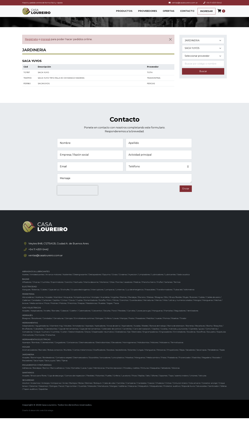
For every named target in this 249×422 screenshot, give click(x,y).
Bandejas (132, 301)
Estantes (132, 354)
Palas (163, 361)
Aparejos (89, 329)
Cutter (64, 336)
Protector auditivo (172, 390)
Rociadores (27, 364)
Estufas (107, 314)
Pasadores (140, 322)
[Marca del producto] (203, 58)
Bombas (36, 346)
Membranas (99, 372)
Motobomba (143, 346)
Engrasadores (165, 336)
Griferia (108, 322)
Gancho (68, 286)
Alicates (67, 329)
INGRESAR (206, 12)
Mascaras (132, 390)
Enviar (185, 191)
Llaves (116, 322)
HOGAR (26, 351)
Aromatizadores (29, 354)
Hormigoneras (129, 346)
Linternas (120, 293)
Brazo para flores (38, 379)
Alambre (58, 301)
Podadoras (172, 361)
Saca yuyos (50, 364)
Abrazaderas (28, 301)
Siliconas (176, 372)
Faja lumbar (71, 390)
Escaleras (191, 336)
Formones (39, 339)
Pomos (166, 322)
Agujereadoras (42, 329)
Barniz (46, 372)
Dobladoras (120, 336)
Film (109, 304)
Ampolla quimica (82, 301)
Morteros (104, 286)
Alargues (26, 293)
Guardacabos (136, 304)
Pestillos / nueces (154, 322)
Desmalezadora (80, 361)
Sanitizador (213, 390)
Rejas (182, 354)
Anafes (47, 314)
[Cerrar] (170, 41)
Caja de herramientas (68, 333)
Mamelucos (103, 390)
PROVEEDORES (147, 12)
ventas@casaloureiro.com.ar (183, 2)
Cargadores (60, 346)
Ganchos (124, 304)
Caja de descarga (55, 379)
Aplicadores (100, 329)
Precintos (72, 307)
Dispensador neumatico (103, 336)
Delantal (33, 390)
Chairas (36, 286)
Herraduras (148, 304)
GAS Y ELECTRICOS (31, 311)
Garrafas (131, 314)
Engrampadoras (150, 336)
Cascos (151, 387)
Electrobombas (103, 346)
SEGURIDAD (28, 384)
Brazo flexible (175, 301)
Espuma (106, 278)
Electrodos (136, 336)
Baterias (35, 293)
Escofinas (201, 336)
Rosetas (174, 322)
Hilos (165, 304)
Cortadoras (27, 336)
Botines (88, 387)
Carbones (46, 304)
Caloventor (97, 314)
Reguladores (180, 314)
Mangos (197, 304)
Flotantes (100, 379)
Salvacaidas (201, 390)
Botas (81, 387)
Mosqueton (143, 390)
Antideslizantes (37, 278)
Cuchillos (45, 286)
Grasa (114, 278)
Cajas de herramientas (90, 333)
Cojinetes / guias (196, 333)
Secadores (190, 354)
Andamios (35, 387)
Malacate (92, 390)
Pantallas (168, 314)
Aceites (25, 278)
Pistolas (62, 307)
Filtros (115, 304)
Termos (177, 286)
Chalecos (160, 387)
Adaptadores (36, 314)
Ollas (112, 286)
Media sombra (36, 307)
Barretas (190, 329)
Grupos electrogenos (80, 293)
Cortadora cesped (64, 361)
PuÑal (160, 286)
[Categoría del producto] (203, 43)
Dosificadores (99, 354)
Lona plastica (118, 361)
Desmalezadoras (86, 346)
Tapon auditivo (30, 393)
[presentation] (77, 193)
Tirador (183, 322)
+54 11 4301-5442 (212, 2)
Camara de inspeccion (75, 379)
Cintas (64, 304)
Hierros (158, 304)
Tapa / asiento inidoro (178, 379)
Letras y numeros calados (180, 304)
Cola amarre (194, 387)
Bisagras (159, 301)
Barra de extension (176, 329)
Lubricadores (157, 278)
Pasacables (150, 293)
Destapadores (95, 278)
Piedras (137, 286)
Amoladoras (78, 329)
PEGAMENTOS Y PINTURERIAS (36, 369)
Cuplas (79, 304)
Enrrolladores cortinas (84, 322)
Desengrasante (80, 278)
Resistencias (91, 307)
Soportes (163, 379)
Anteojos (46, 387)
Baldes (145, 329)
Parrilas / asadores (124, 286)
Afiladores (26, 286)
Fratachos (50, 339)
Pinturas (145, 372)
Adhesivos (26, 372)
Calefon (73, 314)
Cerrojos (69, 322)
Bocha (209, 329)
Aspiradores (127, 329)
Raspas (81, 307)
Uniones (193, 379)
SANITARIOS (28, 376)
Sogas (109, 307)
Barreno (142, 301)
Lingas (140, 354)
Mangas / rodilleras (118, 390)
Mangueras (207, 304)
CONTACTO (187, 12)
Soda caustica (183, 278)
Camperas (131, 387)
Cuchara (46, 336)
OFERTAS (168, 12)
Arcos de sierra (113, 329)
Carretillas (127, 333)
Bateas (150, 301)
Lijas (90, 372)
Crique (37, 336)
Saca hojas (38, 364)
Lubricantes (170, 278)
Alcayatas (68, 301)
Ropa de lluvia (188, 390)
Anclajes (95, 301)
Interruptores (97, 293)
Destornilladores (76, 336)
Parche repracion (114, 372)
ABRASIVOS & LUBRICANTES (36, 275)
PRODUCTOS (124, 12)
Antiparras (56, 387)
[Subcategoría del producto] (203, 51)
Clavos (72, 304)
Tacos (116, 307)
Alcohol (25, 387)
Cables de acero (213, 301)
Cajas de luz (54, 293)
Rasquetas (155, 372)
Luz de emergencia (134, 293)
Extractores (28, 339)
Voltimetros (189, 293)
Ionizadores (105, 361)
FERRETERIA (28, 298)
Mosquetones (156, 390)
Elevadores (116, 346)
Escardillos (93, 361)
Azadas (137, 329)
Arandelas (105, 301)
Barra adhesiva (57, 372)
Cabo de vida (109, 387)
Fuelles (109, 379)
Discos (88, 336)
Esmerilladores (90, 304)
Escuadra (211, 336)
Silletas (223, 390)
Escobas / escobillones (116, 354)
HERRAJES (27, 319)
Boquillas (218, 329)
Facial (61, 390)
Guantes (82, 390)
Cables (44, 293)
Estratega (48, 414)
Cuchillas (55, 336)
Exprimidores (57, 286)
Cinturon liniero (180, 387)
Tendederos (213, 354)
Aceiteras (39, 301)
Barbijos (73, 387)
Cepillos (56, 304)
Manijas (123, 322)
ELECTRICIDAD (29, 290)
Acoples (48, 301)
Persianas (161, 354)
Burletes (67, 354)
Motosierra (164, 346)
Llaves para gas (144, 314)
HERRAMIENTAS (30, 326)
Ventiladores (192, 314)
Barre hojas (36, 361)
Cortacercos (72, 346)
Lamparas (109, 293)
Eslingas (99, 322)
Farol (114, 314)
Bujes (185, 301)
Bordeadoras (48, 361)
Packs (131, 322)
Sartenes (168, 286)
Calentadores (84, 314)
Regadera (206, 361)
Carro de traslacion (141, 333)
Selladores (165, 372)
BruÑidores (27, 333)
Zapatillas (43, 393)
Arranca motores (53, 278)
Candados (36, 304)
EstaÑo (102, 304)
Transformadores (164, 293)
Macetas (129, 361)
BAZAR (25, 283)
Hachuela (78, 286)
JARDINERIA (28, 358)
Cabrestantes (51, 333)
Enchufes (65, 293)
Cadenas (26, 304)
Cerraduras (58, 322)
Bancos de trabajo (158, 329)
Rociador (216, 361)
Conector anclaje (209, 387)
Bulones (193, 301)
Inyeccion (132, 278)
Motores (154, 346)
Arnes (65, 387)
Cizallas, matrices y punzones (174, 333)
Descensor (43, 390)
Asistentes (67, 278)
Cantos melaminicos (82, 354)
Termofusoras (177, 346)
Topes (222, 354)
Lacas (83, 372)
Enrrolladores (179, 336)
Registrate (31, 41)
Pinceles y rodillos (131, 372)
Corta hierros (211, 333)
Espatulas (221, 336)
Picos (46, 307)
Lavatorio (126, 379)
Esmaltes (75, 372)
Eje (129, 336)
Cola (68, 372)
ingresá (45, 41)
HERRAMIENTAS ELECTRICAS (36, 343)
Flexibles (122, 314)
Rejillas (141, 379)
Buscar (203, 74)
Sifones (154, 379)
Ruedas (102, 307)
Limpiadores (144, 278)
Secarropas (201, 354)
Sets (58, 364)
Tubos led (178, 293)
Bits (166, 301)
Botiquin (98, 387)
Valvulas (202, 379)
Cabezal (64, 314)
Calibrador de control (111, 333)
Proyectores (172, 354)
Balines (123, 301)
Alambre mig (56, 329)
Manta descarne (91, 286)
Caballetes (38, 333)
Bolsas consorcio (55, 354)
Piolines (54, 307)
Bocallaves (36, 322)
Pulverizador (185, 361)
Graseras (123, 278)
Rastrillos (196, 361)
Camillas (120, 387)
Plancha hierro (148, 286)
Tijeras (64, 364)
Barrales (55, 314)
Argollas (115, 301)
